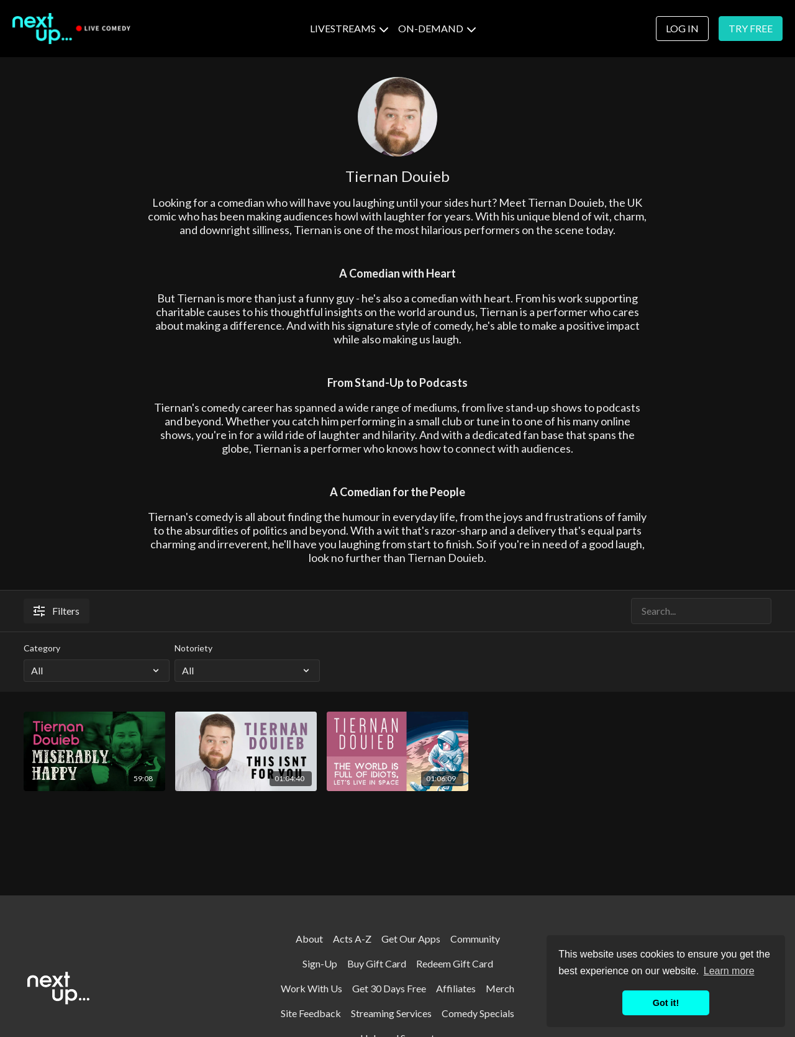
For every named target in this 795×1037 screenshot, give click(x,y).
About (309, 938)
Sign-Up (319, 963)
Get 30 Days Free (389, 988)
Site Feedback (311, 1013)
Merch (500, 988)
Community (475, 938)
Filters (57, 611)
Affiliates (456, 988)
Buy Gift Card (376, 963)
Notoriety (193, 648)
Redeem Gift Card (454, 963)
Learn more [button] (729, 971)
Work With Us (311, 988)
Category (42, 648)
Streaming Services (391, 1013)
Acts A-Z (352, 938)
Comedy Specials (478, 1013)
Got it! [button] (666, 1003)
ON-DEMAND (437, 28)
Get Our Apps (410, 938)
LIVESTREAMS (349, 28)
